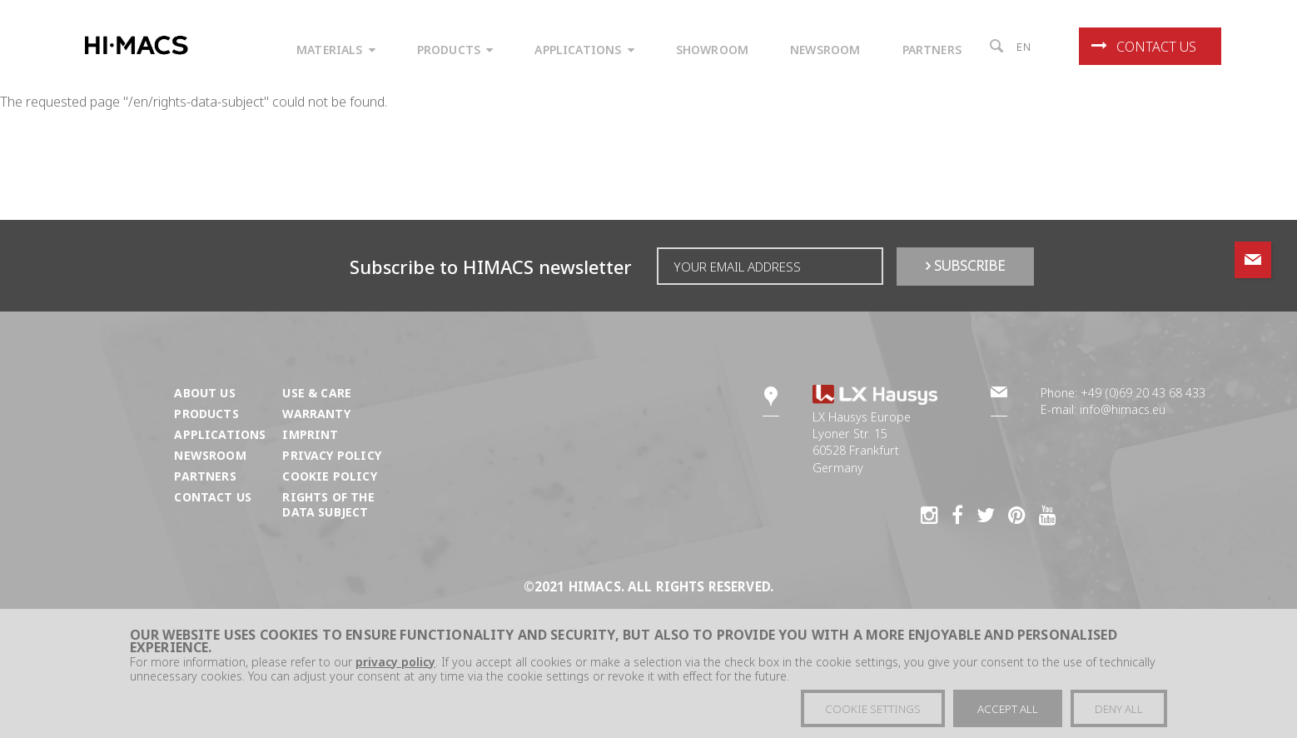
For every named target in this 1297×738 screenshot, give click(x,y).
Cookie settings (873, 708)
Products (206, 413)
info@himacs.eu (1122, 409)
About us (204, 393)
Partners (205, 476)
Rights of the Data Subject (328, 504)
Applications (220, 434)
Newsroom (210, 455)
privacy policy (395, 662)
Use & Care (316, 393)
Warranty (316, 413)
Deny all (1119, 708)
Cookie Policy (329, 476)
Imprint (310, 434)
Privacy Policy (331, 455)
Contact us (1143, 46)
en (1023, 46)
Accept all (1007, 708)
